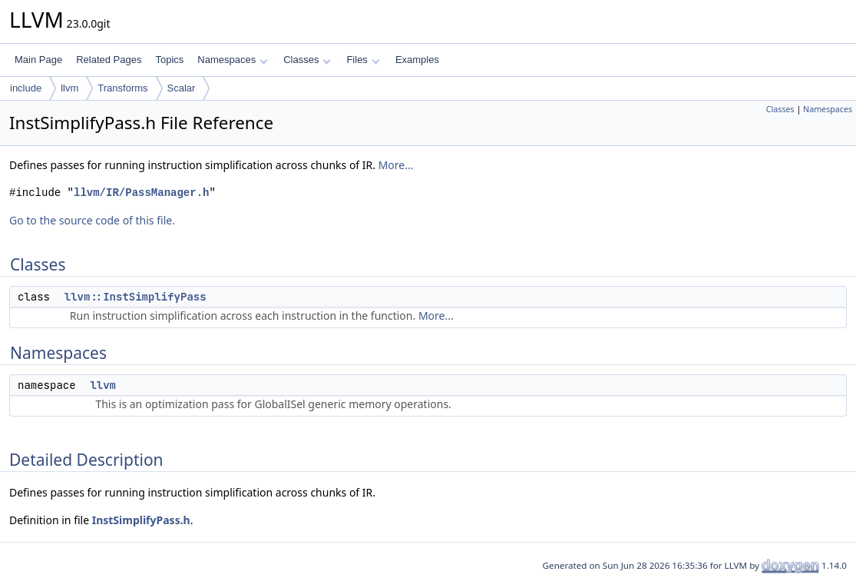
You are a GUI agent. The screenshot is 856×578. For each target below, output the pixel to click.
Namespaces (232, 59)
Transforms (122, 88)
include (25, 88)
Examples (417, 59)
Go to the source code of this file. (92, 220)
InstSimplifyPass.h (141, 520)
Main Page (38, 59)
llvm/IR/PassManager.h (141, 192)
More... (396, 165)
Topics (169, 59)
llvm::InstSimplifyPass (135, 297)
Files (362, 59)
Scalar (181, 88)
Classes (307, 59)
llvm (69, 88)
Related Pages (108, 59)
